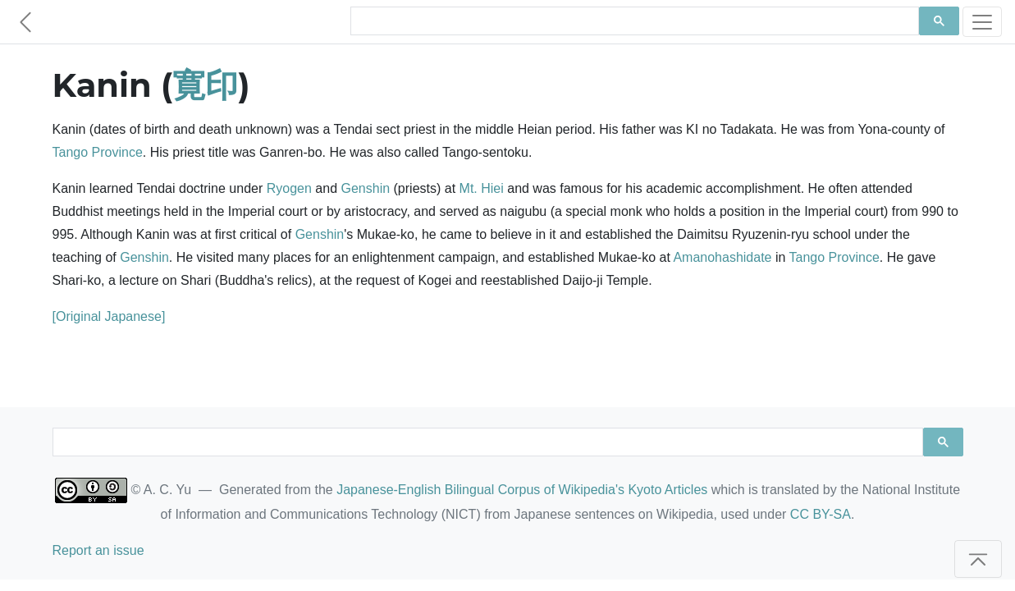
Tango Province (98, 152)
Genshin (365, 188)
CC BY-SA (820, 514)
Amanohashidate (722, 257)
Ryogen (289, 188)
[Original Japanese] (109, 316)
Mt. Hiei (481, 188)
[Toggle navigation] (982, 22)
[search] (633, 21)
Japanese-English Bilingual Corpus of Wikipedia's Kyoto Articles (521, 490)
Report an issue (98, 550)
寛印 (205, 85)
